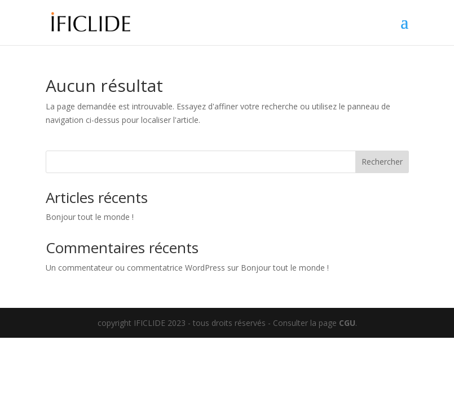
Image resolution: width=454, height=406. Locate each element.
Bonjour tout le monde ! (90, 216)
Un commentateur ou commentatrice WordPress (135, 267)
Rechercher (382, 161)
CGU (347, 322)
